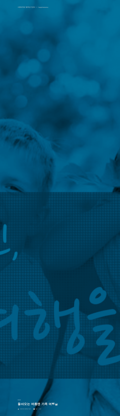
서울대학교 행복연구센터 (26, 7)
